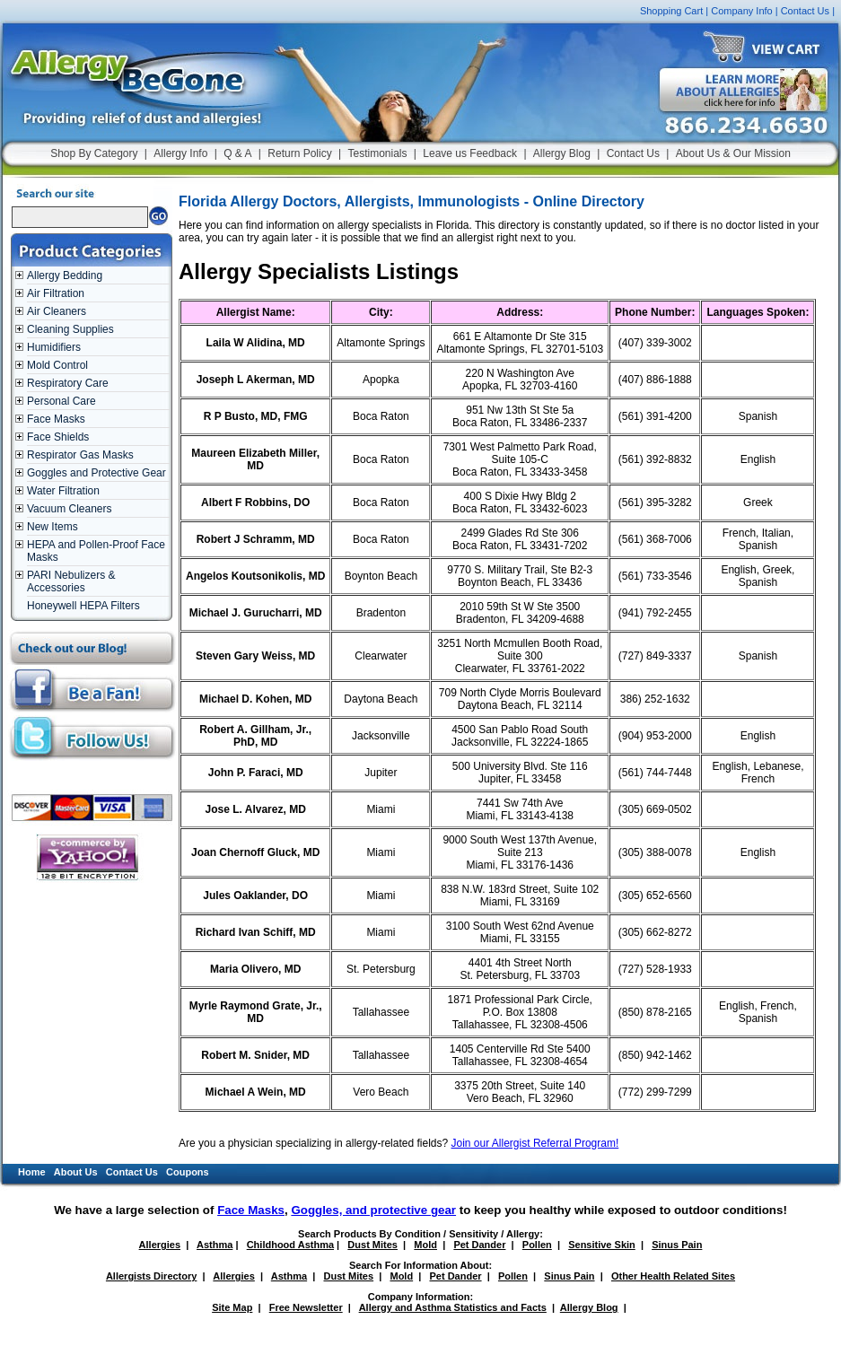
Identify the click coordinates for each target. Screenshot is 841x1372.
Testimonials (377, 153)
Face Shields (58, 437)
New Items (52, 526)
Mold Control (57, 365)
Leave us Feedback (470, 153)
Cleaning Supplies (70, 329)
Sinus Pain (677, 1244)
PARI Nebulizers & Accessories (71, 581)
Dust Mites (372, 1244)
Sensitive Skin (601, 1244)
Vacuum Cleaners (69, 508)
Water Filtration (63, 491)
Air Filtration (55, 293)
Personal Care (61, 401)
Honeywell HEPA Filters (83, 605)
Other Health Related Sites (673, 1276)
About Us (76, 1172)
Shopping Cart (671, 10)
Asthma (214, 1244)
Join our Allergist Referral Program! (535, 1143)
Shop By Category (93, 153)
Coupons (187, 1172)
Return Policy (299, 153)
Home (32, 1172)
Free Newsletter (306, 1307)
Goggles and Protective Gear (96, 473)
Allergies (159, 1244)
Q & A (237, 153)
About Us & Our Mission (733, 153)
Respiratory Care (68, 383)
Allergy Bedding (64, 275)
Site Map (232, 1307)
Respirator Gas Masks (80, 455)
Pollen (537, 1244)
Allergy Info (180, 153)
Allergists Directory (151, 1276)
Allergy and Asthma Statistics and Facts (453, 1307)
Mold (425, 1244)
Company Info (741, 10)
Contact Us (805, 10)
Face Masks (56, 419)
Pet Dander (479, 1244)
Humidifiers (54, 347)
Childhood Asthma (290, 1244)
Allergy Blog (562, 153)
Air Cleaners (56, 311)
